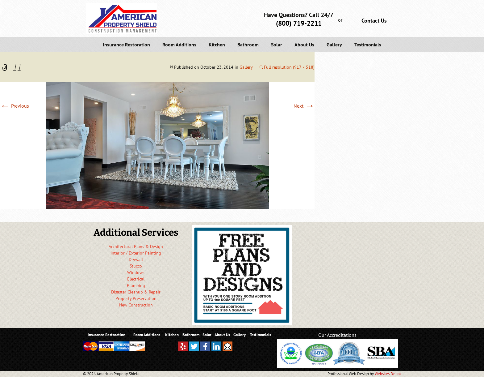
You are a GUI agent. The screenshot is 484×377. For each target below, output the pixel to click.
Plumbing (136, 285)
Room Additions (179, 44)
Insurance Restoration (126, 44)
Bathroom (248, 44)
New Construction (136, 305)
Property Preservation (135, 298)
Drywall (136, 259)
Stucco (136, 266)
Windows (135, 272)
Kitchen (217, 44)
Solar (276, 44)
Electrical (135, 279)
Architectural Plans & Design (136, 246)
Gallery (334, 44)
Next (304, 106)
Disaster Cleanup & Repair (136, 292)
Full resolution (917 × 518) (289, 67)
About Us (304, 44)
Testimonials (367, 44)
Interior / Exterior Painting (136, 253)
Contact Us (374, 20)
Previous (14, 106)
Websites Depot (388, 373)
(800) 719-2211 (299, 23)
